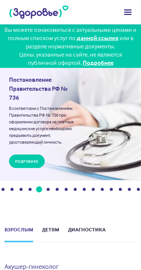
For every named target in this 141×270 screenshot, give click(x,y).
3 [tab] (21, 190)
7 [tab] (57, 190)
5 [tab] (39, 190)
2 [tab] (12, 190)
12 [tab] (102, 190)
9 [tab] (75, 190)
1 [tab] (3, 190)
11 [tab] (93, 190)
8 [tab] (66, 190)
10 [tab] (84, 190)
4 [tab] (30, 190)
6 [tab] (48, 190)
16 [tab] (138, 190)
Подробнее (98, 62)
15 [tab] (129, 190)
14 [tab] (120, 190)
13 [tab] (111, 190)
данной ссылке (97, 38)
